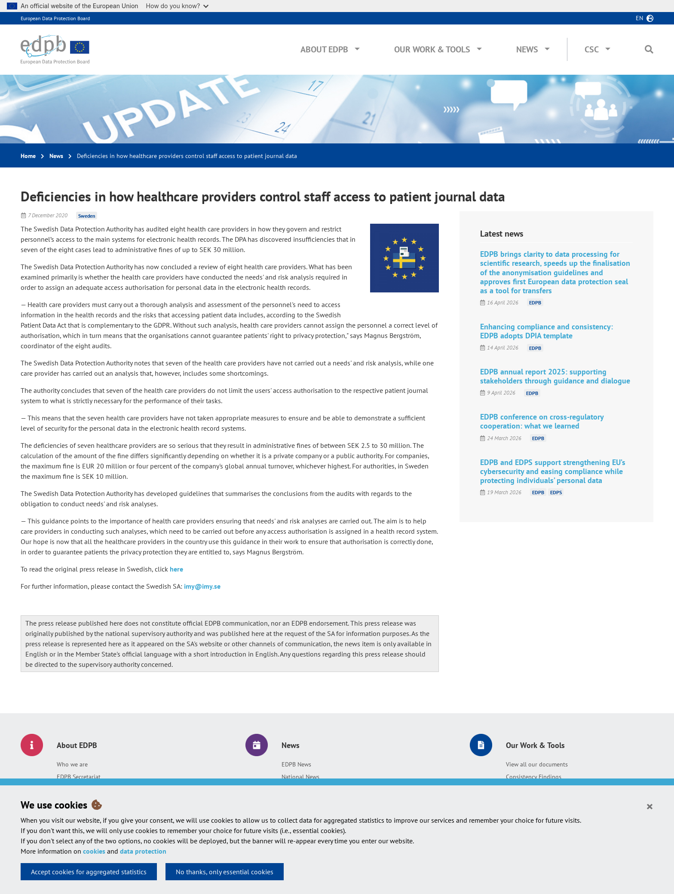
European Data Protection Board (55, 18)
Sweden (86, 215)
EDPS (556, 492)
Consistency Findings (533, 777)
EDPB (535, 302)
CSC (592, 49)
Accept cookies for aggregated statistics (89, 871)
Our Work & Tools (432, 49)
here (176, 569)
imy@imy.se (202, 586)
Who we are (72, 764)
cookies (94, 851)
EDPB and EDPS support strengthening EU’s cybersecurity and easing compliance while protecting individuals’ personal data (552, 471)
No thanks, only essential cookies (224, 871)
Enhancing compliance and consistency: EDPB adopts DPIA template (546, 331)
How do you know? (177, 5)
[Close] (649, 806)
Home (28, 156)
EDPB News (296, 764)
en (639, 18)
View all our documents (537, 764)
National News (300, 777)
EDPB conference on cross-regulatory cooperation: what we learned (542, 421)
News (527, 49)
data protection (143, 851)
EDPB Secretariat (79, 777)
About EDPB (324, 49)
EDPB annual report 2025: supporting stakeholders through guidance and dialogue (555, 376)
